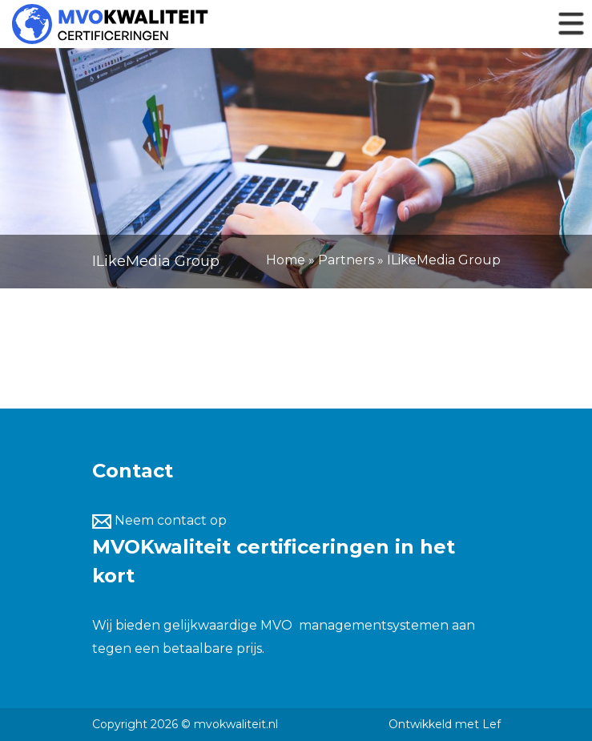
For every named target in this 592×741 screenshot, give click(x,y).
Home (285, 260)
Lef (491, 724)
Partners (346, 260)
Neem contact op (159, 520)
